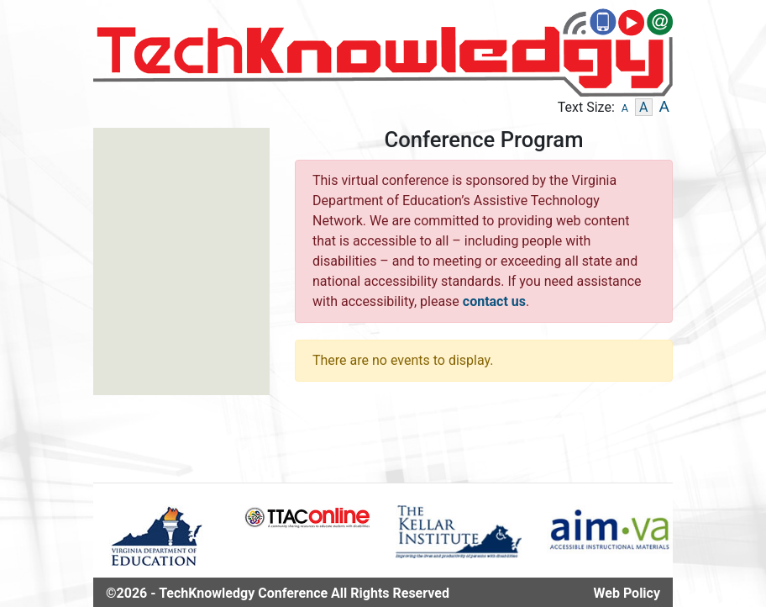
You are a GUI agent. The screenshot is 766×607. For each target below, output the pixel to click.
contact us (494, 301)
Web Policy (627, 593)
